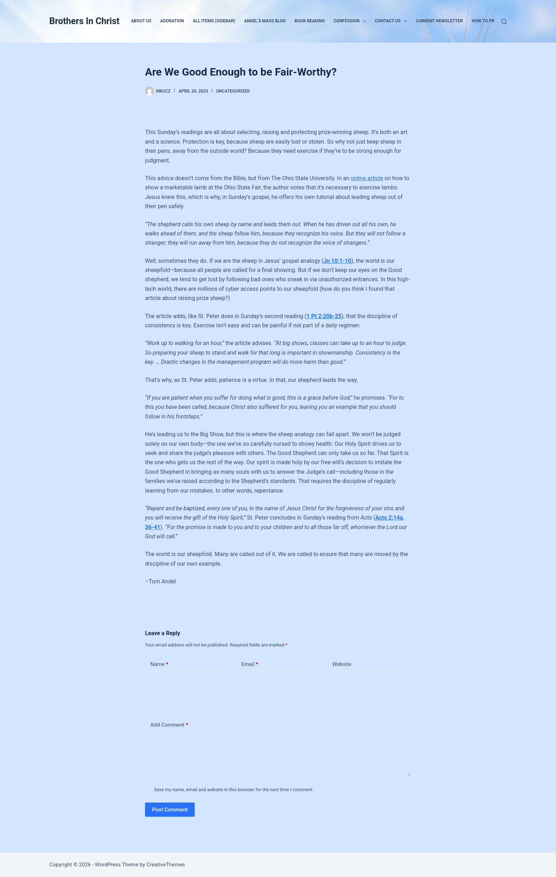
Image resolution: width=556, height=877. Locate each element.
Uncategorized (233, 91)
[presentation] (193, 692)
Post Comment (170, 809)
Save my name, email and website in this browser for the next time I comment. (233, 789)
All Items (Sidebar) (214, 20)
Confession (351, 21)
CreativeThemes (165, 864)
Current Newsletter (439, 20)
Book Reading (310, 20)
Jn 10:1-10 (337, 260)
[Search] (504, 21)
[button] (364, 21)
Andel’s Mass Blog (264, 20)
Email (249, 664)
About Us (141, 20)
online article (367, 178)
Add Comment (169, 725)
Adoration (172, 20)
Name (159, 664)
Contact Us (392, 21)
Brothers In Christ (84, 21)
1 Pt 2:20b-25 (323, 316)
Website (341, 664)
